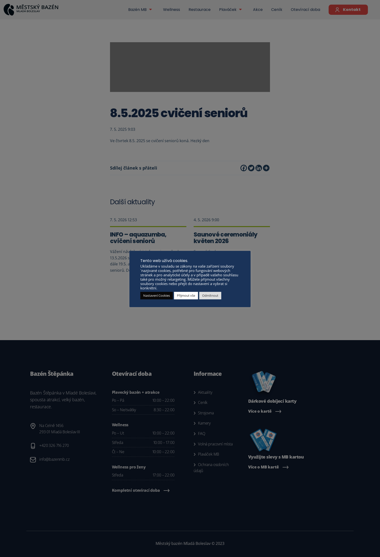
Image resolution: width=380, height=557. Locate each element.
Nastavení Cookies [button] (156, 295)
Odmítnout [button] (210, 295)
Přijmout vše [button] (186, 295)
